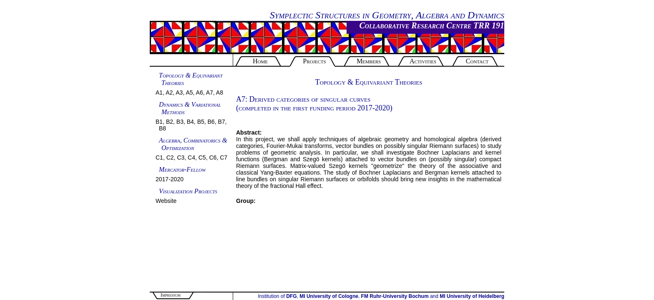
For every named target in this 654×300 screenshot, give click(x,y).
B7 (221, 121)
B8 (162, 128)
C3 (180, 157)
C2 (170, 157)
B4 (190, 121)
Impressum (171, 295)
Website (166, 201)
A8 (219, 92)
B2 (169, 121)
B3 (180, 121)
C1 (159, 157)
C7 (223, 157)
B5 (200, 121)
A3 (179, 92)
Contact (477, 61)
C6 (212, 157)
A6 (199, 92)
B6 (211, 121)
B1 (159, 121)
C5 (202, 157)
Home (260, 61)
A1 (159, 92)
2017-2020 (170, 179)
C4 (191, 157)
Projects (314, 61)
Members (369, 61)
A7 (209, 92)
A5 (189, 92)
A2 (169, 92)
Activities (423, 61)
